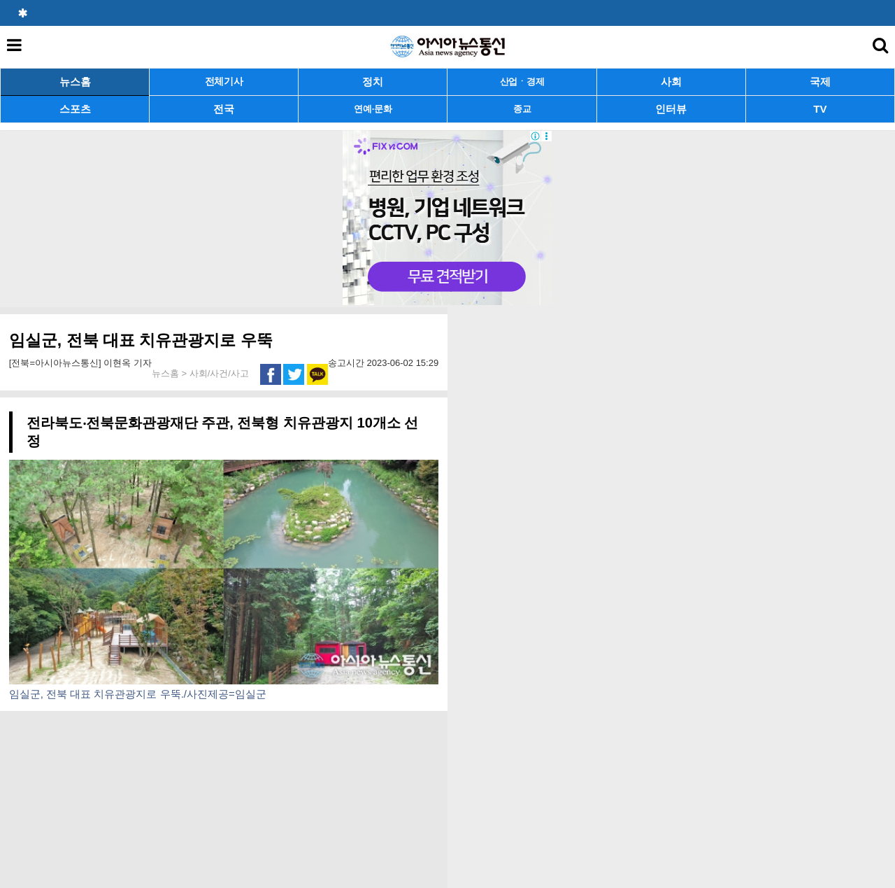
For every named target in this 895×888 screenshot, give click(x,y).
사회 (671, 81)
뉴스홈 (75, 81)
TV (819, 109)
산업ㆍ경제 (522, 81)
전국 (223, 109)
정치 (372, 81)
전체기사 (224, 81)
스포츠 (75, 109)
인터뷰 (671, 109)
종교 (522, 109)
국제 (820, 81)
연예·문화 (373, 109)
